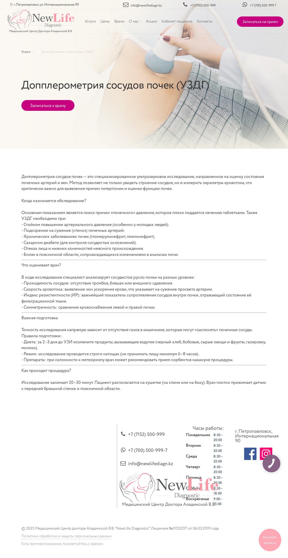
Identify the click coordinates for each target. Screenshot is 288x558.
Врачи (119, 21)
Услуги (90, 21)
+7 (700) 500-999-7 (147, 450)
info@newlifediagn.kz (150, 463)
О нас (134, 21)
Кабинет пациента (177, 21)
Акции (151, 21)
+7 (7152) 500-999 (146, 434)
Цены (105, 21)
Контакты (205, 21)
